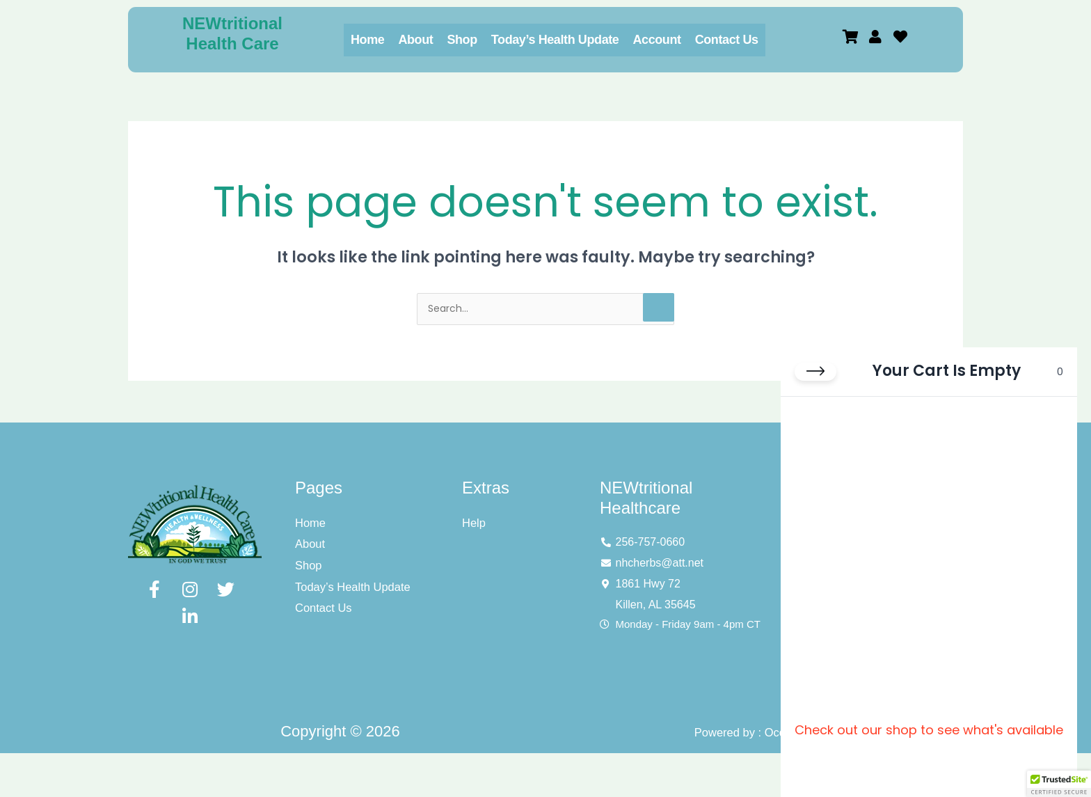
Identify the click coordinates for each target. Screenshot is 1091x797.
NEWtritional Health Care (232, 33)
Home (367, 40)
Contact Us (726, 40)
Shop (462, 40)
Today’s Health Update (555, 40)
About (415, 40)
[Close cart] (815, 388)
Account (656, 40)
